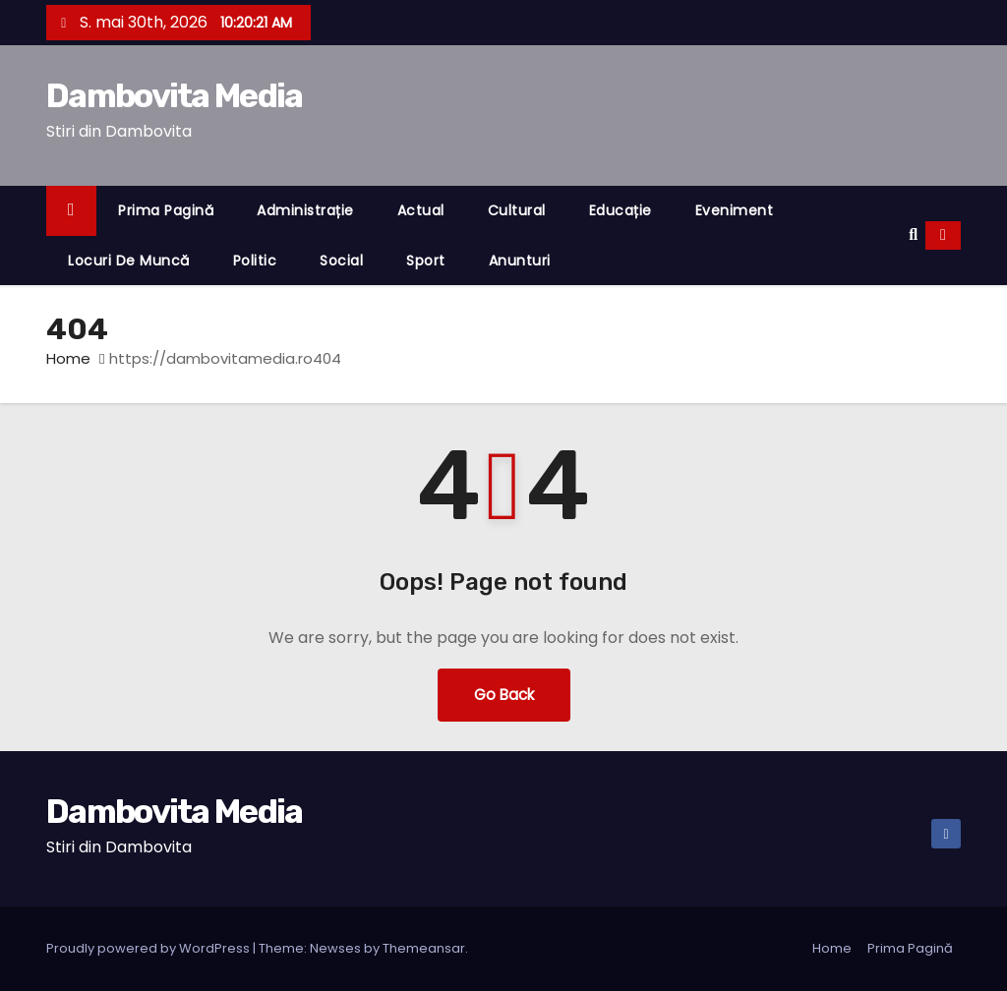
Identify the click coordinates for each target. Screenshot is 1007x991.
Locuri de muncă (129, 260)
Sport (425, 260)
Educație (620, 210)
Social (341, 260)
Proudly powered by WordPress (149, 948)
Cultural (517, 210)
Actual (420, 210)
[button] (913, 234)
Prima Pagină (165, 210)
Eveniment (734, 210)
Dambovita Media (174, 96)
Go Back (504, 694)
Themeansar (424, 948)
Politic (255, 260)
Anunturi (520, 260)
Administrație (305, 210)
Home (68, 358)
